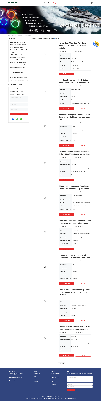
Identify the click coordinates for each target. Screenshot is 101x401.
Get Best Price (66, 74)
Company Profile (37, 373)
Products (14, 35)
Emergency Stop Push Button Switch (19, 75)
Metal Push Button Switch (16, 47)
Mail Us (83, 74)
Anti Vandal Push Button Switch (18, 42)
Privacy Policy (56, 396)
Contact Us (36, 381)
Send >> (71, 390)
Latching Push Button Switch (17, 60)
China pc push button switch (30, 398)
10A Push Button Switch (16, 55)
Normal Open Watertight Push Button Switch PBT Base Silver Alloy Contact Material (73, 45)
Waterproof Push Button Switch (18, 62)
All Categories (53, 384)
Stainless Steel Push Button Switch (19, 65)
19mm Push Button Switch (16, 72)
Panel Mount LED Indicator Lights (18, 77)
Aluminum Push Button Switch (17, 67)
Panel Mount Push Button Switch (18, 44)
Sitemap (43, 396)
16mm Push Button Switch (16, 70)
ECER (75, 398)
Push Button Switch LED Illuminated (19, 49)
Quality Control (36, 378)
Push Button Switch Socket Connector (19, 80)
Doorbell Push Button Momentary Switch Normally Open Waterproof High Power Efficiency (74, 292)
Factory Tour (36, 376)
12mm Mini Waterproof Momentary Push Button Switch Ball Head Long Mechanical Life (74, 117)
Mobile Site (49, 396)
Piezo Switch (13, 52)
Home (9, 35)
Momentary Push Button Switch (18, 57)
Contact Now (19, 114)
